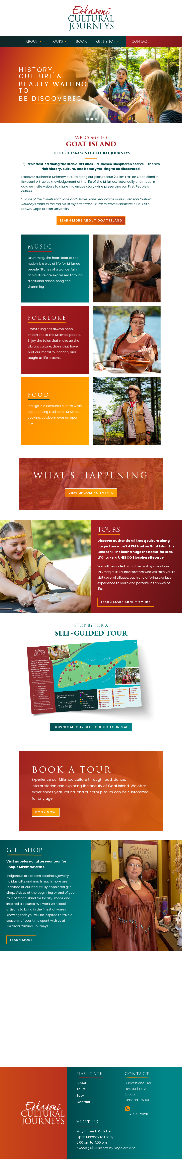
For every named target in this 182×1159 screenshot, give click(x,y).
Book (81, 41)
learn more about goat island (91, 220)
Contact (140, 41)
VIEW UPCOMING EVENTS (91, 492)
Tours (57, 41)
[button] (87, 119)
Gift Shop (105, 41)
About (32, 41)
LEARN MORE (21, 939)
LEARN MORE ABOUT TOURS (126, 602)
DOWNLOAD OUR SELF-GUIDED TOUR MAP (91, 727)
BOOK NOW (45, 812)
